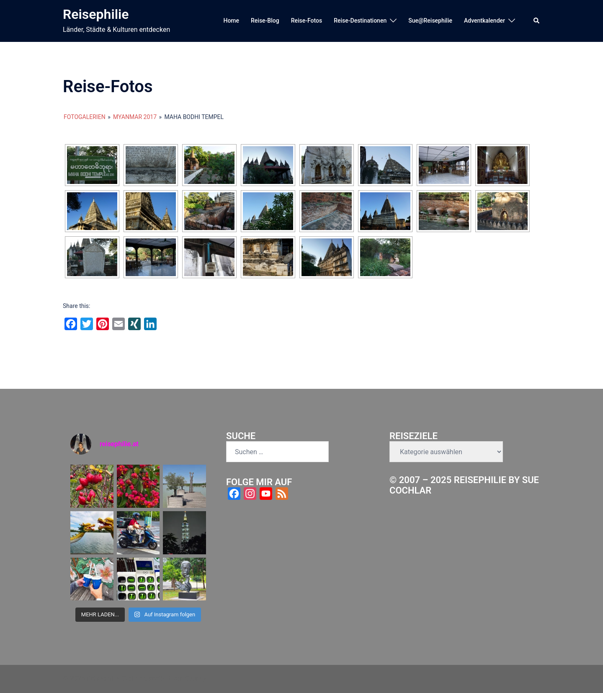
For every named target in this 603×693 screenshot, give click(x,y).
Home (231, 20)
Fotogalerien (85, 117)
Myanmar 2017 (135, 117)
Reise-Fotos (306, 20)
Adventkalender (484, 20)
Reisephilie (96, 14)
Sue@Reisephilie (430, 20)
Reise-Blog (265, 20)
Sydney (195, 679)
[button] (536, 21)
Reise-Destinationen (360, 20)
